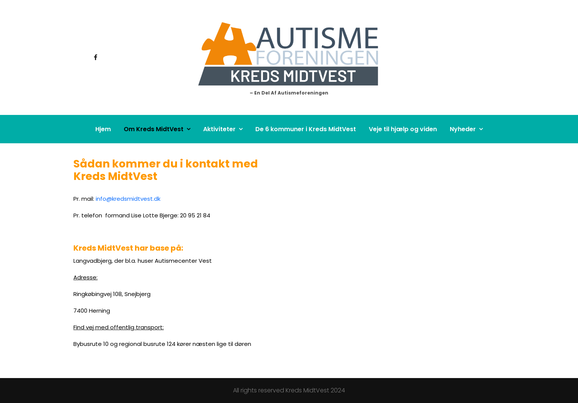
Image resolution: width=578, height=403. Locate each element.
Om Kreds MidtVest (153, 129)
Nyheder (463, 129)
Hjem (103, 129)
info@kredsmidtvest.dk (128, 199)
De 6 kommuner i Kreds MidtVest (305, 129)
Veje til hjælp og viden (403, 129)
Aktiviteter (219, 129)
